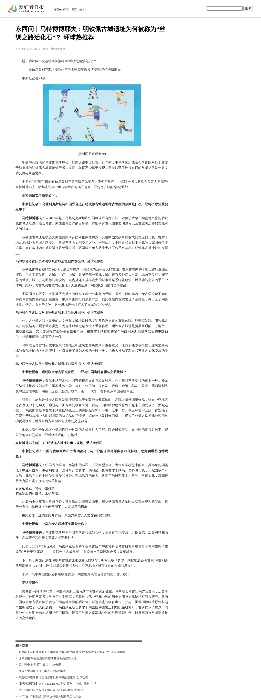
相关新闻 (22, 645)
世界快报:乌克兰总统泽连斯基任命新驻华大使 (47, 658)
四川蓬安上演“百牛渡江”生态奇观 (40, 664)
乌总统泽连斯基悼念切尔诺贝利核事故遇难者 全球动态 (53, 677)
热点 (81, 9)
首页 (74, 9)
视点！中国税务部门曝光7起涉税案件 (42, 671)
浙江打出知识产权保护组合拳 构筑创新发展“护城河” (52, 690)
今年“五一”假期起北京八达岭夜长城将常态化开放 (50, 696)
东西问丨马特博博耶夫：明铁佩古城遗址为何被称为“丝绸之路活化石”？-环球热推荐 (72, 652)
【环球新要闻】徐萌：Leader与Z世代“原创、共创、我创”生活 (57, 683)
